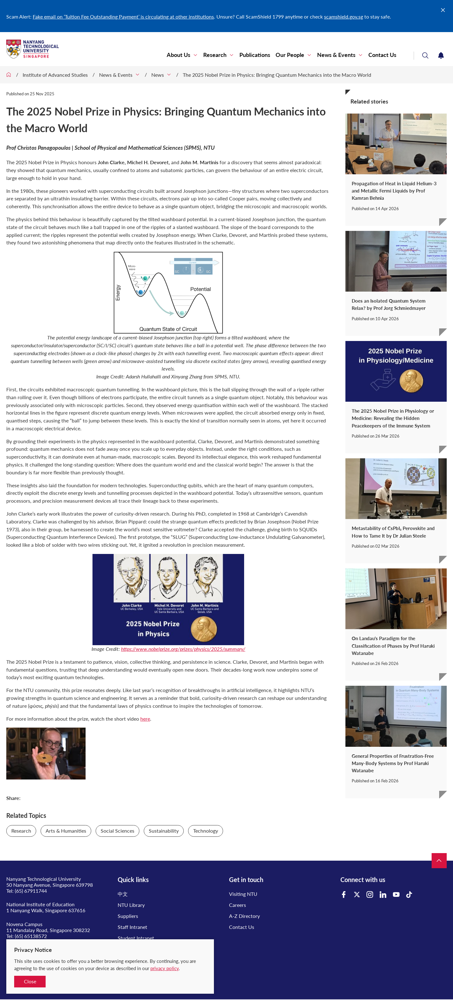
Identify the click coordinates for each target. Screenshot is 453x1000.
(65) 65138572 (31, 936)
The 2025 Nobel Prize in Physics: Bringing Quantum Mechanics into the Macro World (277, 75)
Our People (290, 55)
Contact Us (382, 55)
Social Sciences (117, 831)
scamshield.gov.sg (343, 17)
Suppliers (128, 916)
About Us (178, 55)
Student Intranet (136, 938)
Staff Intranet (132, 927)
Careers (237, 905)
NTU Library (131, 905)
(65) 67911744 (31, 891)
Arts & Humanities (66, 831)
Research (214, 55)
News (157, 75)
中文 (123, 894)
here (145, 719)
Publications (254, 55)
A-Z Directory (244, 916)
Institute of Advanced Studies (55, 75)
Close (30, 981)
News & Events (336, 55)
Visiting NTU (243, 894)
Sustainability (164, 831)
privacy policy (164, 968)
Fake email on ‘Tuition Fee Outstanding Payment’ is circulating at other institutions (123, 17)
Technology (205, 831)
